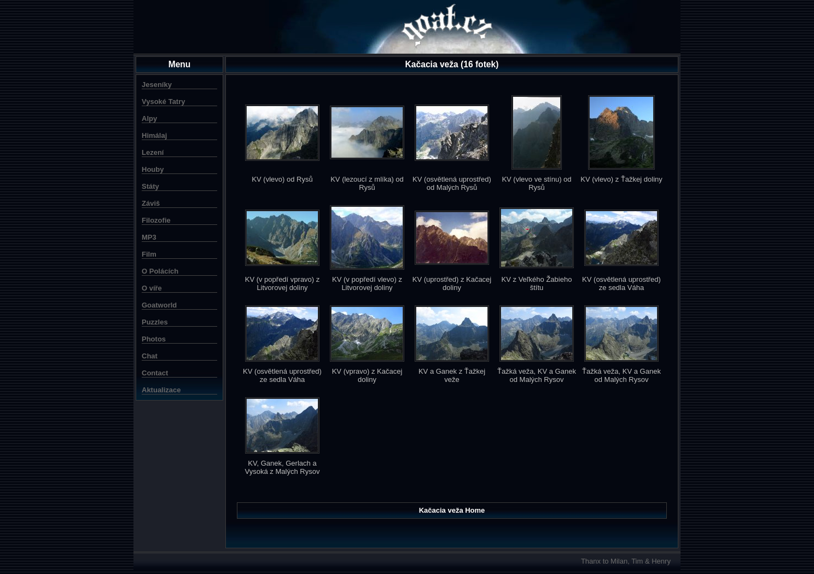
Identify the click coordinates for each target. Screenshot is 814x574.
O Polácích (160, 271)
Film (149, 254)
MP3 (149, 237)
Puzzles (155, 322)
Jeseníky (157, 84)
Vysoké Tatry (163, 101)
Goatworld (159, 305)
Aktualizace (161, 390)
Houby (153, 169)
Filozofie (156, 220)
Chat (150, 356)
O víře (152, 288)
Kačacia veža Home (452, 510)
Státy (150, 186)
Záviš (151, 203)
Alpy (149, 118)
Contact (155, 373)
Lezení (153, 152)
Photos (154, 339)
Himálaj (154, 135)
